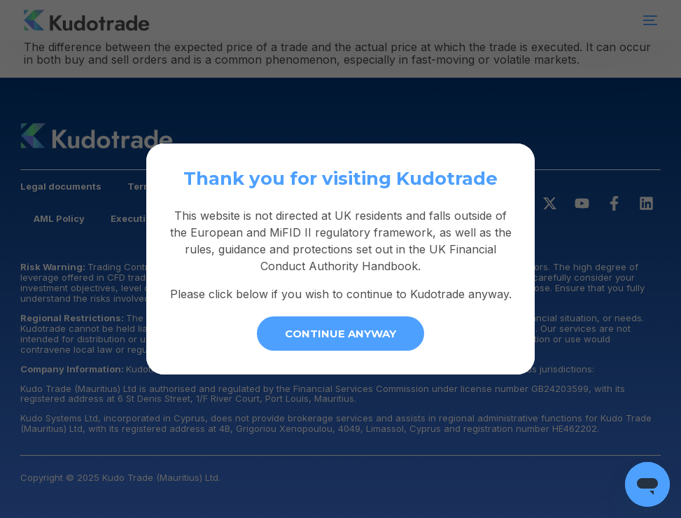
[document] (340, 259)
